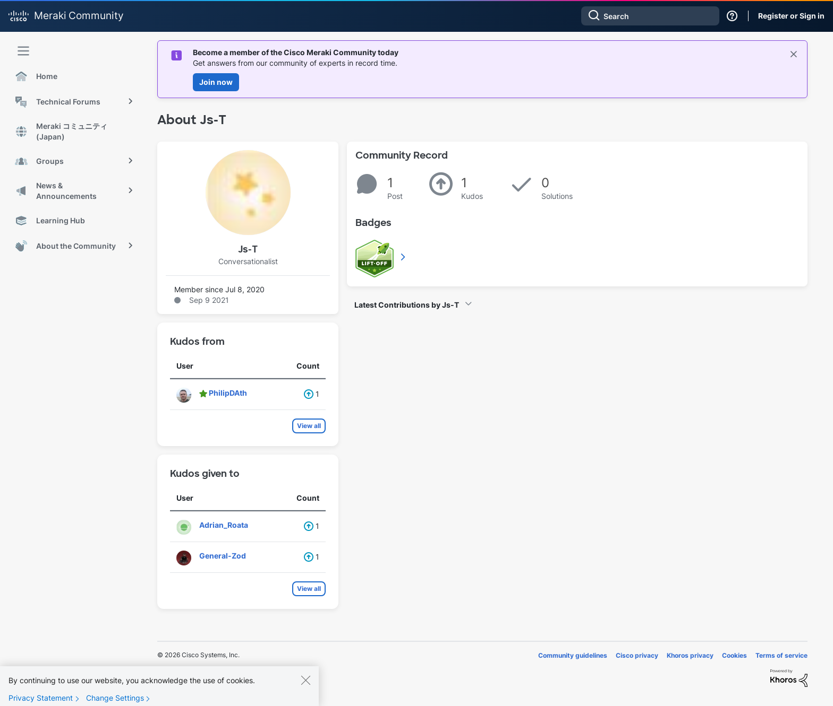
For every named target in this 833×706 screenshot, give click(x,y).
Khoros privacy (690, 655)
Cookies (734, 655)
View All (404, 257)
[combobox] (650, 15)
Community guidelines (572, 655)
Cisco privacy (637, 655)
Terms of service (781, 655)
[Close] (305, 689)
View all (309, 426)
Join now (216, 81)
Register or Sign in (791, 15)
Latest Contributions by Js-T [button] (406, 304)
